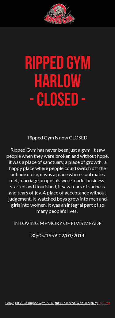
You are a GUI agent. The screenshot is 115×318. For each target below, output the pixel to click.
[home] (58, 13)
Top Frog (104, 303)
